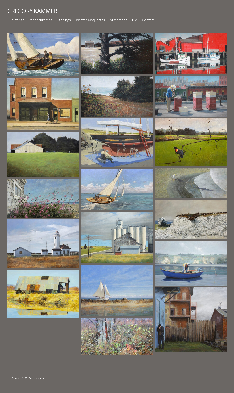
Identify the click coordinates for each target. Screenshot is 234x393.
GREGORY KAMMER (32, 11)
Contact (148, 20)
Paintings (17, 20)
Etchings (64, 20)
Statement (118, 20)
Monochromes (40, 20)
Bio (134, 20)
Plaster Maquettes (90, 20)
